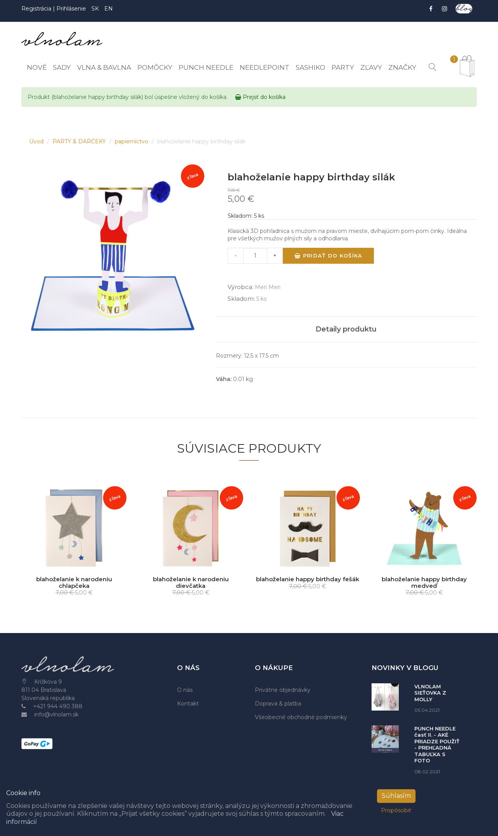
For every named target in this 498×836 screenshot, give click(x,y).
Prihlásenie (71, 8)
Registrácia (37, 8)
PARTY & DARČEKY (80, 141)
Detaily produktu (346, 329)
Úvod (37, 141)
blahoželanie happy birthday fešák (307, 579)
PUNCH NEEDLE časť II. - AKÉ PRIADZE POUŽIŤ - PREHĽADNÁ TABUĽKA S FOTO (436, 744)
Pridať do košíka (328, 255)
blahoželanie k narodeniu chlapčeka (74, 582)
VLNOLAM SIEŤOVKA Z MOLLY (430, 692)
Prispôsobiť (396, 810)
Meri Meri (268, 287)
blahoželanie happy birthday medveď (424, 582)
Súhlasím (396, 795)
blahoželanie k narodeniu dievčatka (191, 582)
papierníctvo (132, 141)
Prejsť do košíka (260, 97)
